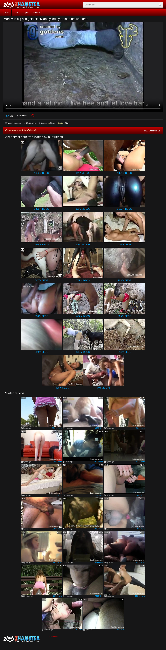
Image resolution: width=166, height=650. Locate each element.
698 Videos (41, 316)
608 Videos (62, 387)
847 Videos (41, 280)
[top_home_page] (22, 5)
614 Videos (124, 352)
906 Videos (124, 244)
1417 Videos (83, 173)
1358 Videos (41, 209)
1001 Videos (83, 244)
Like (9, 115)
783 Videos (124, 280)
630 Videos (83, 352)
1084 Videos (41, 244)
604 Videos (103, 387)
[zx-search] (123, 5)
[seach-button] (160, 5)
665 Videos (124, 316)
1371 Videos (124, 173)
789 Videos (83, 280)
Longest (25, 13)
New (15, 13)
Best (7, 13)
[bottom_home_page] (26, 639)
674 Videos (83, 316)
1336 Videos (83, 209)
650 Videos (41, 352)
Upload (36, 13)
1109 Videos (124, 209)
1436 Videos (41, 173)
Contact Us (53, 636)
